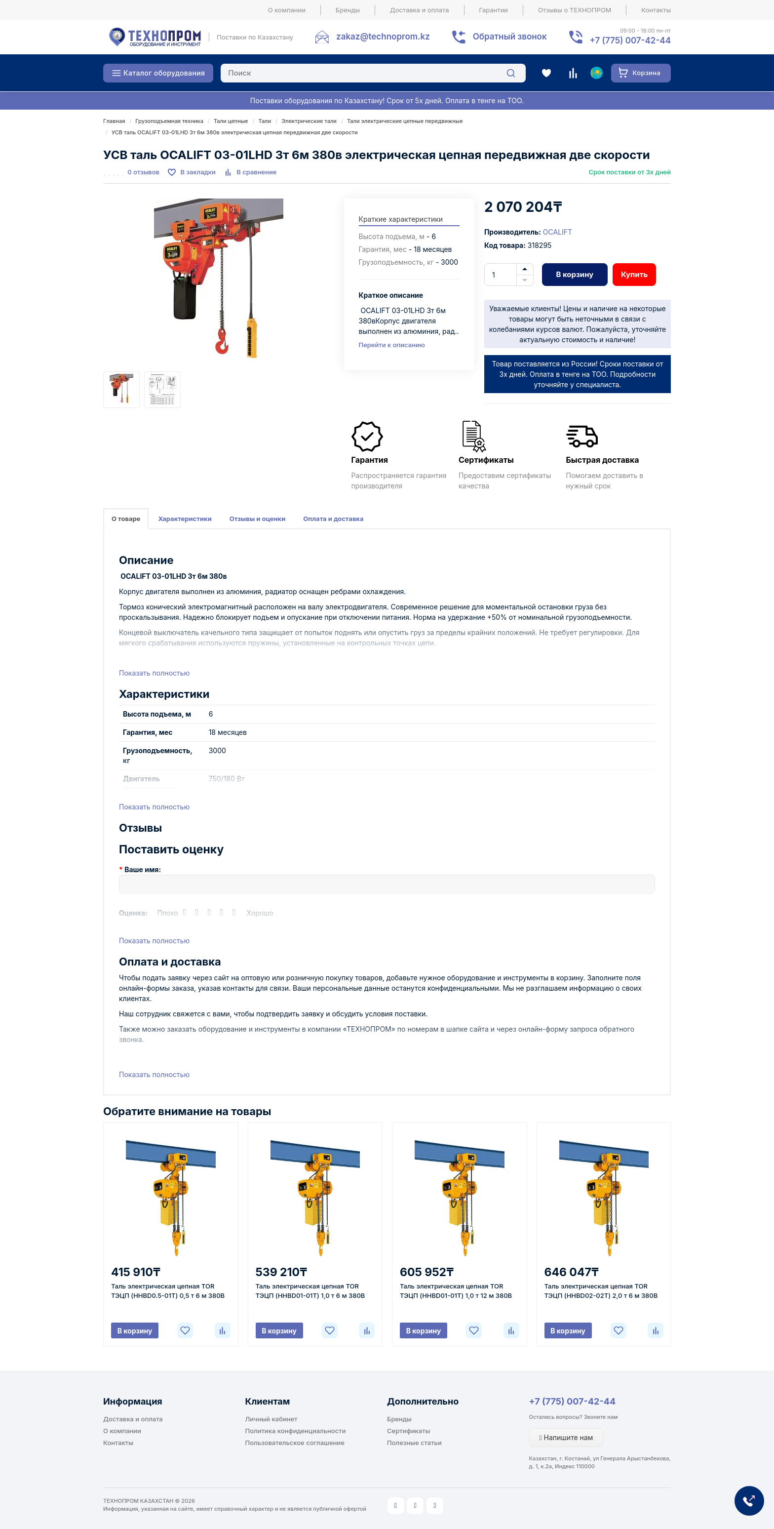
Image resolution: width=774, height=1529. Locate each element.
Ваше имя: (142, 869)
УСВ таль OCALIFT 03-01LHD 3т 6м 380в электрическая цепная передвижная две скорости (235, 132)
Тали (265, 121)
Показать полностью (154, 673)
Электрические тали (309, 121)
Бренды (348, 10)
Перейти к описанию (392, 345)
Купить (634, 274)
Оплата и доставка (333, 519)
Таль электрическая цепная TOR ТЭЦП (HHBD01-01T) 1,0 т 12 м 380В (456, 1290)
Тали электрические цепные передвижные (405, 121)
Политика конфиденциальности (295, 1431)
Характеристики (184, 519)
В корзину (574, 274)
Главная (114, 121)
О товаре (126, 519)
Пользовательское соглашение (295, 1443)
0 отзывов (143, 172)
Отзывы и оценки (258, 519)
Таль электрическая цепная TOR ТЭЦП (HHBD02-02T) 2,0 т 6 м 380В (601, 1290)
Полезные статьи (414, 1443)
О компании (287, 10)
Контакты (656, 10)
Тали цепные (231, 121)
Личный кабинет (271, 1419)
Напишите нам (566, 1437)
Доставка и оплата (419, 10)
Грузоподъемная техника (169, 121)
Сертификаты (408, 1431)
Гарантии (493, 10)
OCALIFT (557, 232)
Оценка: (133, 913)
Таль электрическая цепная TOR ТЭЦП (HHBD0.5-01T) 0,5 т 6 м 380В (168, 1290)
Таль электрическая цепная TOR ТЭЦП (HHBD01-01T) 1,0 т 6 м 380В (310, 1290)
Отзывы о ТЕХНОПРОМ (574, 10)
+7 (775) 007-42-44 (572, 1401)
